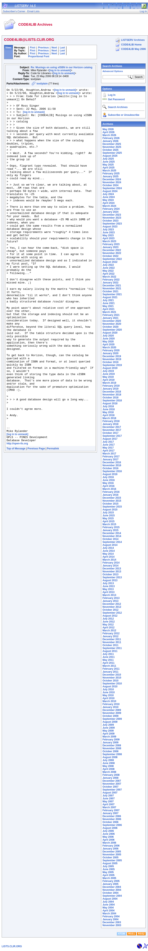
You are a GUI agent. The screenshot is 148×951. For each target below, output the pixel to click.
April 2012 (108, 627)
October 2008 (110, 751)
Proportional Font (38, 56)
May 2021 (108, 306)
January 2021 (110, 318)
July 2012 (108, 618)
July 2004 (108, 901)
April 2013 (108, 592)
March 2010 (109, 701)
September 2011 (112, 648)
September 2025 (112, 152)
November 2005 (111, 854)
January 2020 (110, 353)
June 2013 (108, 586)
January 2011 (110, 671)
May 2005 (108, 872)
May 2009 (108, 730)
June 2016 (108, 480)
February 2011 (110, 668)
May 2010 (108, 695)
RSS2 (141, 933)
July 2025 (108, 158)
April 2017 (108, 450)
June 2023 (108, 232)
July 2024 (108, 194)
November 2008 (111, 748)
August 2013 (109, 580)
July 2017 (108, 441)
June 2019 (108, 374)
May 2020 (108, 341)
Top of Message (16, 518)
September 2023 (112, 223)
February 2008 (110, 774)
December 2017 (111, 427)
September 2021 (112, 294)
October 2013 (110, 574)
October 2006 (110, 822)
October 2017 (110, 432)
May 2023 (108, 235)
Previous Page (36, 518)
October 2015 (110, 503)
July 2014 (108, 547)
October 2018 (110, 397)
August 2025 (109, 155)
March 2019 (109, 382)
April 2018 (108, 415)
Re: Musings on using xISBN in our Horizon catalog (61, 67)
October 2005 (110, 857)
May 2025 (108, 164)
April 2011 (108, 662)
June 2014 (108, 550)
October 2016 (110, 468)
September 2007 (112, 789)
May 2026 (108, 129)
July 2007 (108, 795)
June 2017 (108, 444)
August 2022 (109, 261)
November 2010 (111, 677)
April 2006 (108, 839)
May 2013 (108, 589)
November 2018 (111, 394)
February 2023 (110, 244)
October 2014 (110, 539)
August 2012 (109, 615)
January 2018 (110, 424)
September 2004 (112, 895)
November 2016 (111, 465)
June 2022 (108, 267)
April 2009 (108, 733)
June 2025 (108, 161)
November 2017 (111, 430)
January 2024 (110, 211)
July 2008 (108, 760)
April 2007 (108, 804)
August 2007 (109, 792)
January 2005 (110, 884)
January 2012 (110, 636)
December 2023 (111, 214)
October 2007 (110, 786)
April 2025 (108, 167)
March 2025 (109, 170)
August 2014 (109, 545)
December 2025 (111, 144)
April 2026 (108, 132)
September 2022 (112, 259)
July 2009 (108, 724)
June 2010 (108, 692)
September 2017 (112, 435)
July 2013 (108, 583)
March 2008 (109, 772)
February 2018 (110, 421)
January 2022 (110, 282)
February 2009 (110, 739)
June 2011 (108, 657)
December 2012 (111, 603)
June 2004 (108, 904)
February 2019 (110, 385)
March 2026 (109, 135)
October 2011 (110, 645)
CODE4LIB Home (131, 44)
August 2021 (109, 297)
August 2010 (109, 686)
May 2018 (108, 412)
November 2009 (111, 713)
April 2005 (108, 875)
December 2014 (111, 533)
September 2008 (112, 754)
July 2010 (108, 689)
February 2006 (110, 845)
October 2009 (110, 716)
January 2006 (110, 848)
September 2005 (112, 860)
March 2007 (109, 807)
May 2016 (108, 483)
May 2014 (108, 553)
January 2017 (110, 459)
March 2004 (109, 913)
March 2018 (109, 418)
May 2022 (108, 270)
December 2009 (111, 710)
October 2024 (110, 185)
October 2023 (110, 220)
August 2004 (109, 898)
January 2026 (110, 141)
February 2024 (110, 208)
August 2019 (109, 368)
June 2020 (108, 338)
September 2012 (112, 612)
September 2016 (112, 471)
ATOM (121, 933)
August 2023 (109, 226)
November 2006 (111, 819)
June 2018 (108, 409)
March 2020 (109, 347)
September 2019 (112, 365)
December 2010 (111, 674)
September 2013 (112, 577)
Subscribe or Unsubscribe (123, 115)
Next (54, 47)
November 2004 (111, 889)
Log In (111, 94)
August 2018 (109, 403)
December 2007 (111, 780)
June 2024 (108, 197)
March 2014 (109, 559)
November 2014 (111, 536)
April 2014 (108, 556)
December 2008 (111, 745)
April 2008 (108, 769)
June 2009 (108, 727)
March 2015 (109, 524)
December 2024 (111, 179)
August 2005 (109, 863)
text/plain (42, 83)
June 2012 (108, 621)
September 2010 (112, 683)
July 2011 (108, 654)
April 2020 (108, 344)
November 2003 (111, 925)
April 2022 (108, 273)
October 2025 (110, 149)
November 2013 (111, 571)
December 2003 (111, 922)
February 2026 (110, 138)
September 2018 (112, 400)
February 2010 (110, 704)
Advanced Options (112, 71)
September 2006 (112, 825)
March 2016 (109, 489)
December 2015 (111, 497)
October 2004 (110, 892)
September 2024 (112, 188)
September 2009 (112, 718)
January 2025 (110, 176)
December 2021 (111, 285)
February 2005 (110, 881)
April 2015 (108, 521)
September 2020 (112, 329)
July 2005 (108, 866)
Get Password (116, 99)
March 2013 (109, 595)
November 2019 (111, 359)
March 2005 (109, 878)
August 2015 (109, 509)
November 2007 (111, 783)
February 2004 (110, 916)
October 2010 (110, 680)
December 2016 (111, 462)
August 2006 (109, 828)
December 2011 (111, 639)
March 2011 (109, 665)
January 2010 (110, 707)
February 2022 (110, 279)
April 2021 (108, 309)
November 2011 (111, 642)
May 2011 (108, 659)
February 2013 (110, 598)
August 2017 (109, 438)
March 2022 (109, 276)
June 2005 (108, 869)
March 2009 (109, 736)
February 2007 (110, 810)
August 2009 (109, 721)
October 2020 (110, 326)
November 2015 (111, 500)
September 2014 (112, 542)
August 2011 (109, 651)
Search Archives (112, 66)
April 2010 (108, 698)
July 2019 (108, 371)
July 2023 (108, 229)
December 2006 (111, 816)
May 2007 (108, 801)
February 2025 (110, 173)
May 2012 (108, 624)
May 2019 (108, 376)
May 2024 (108, 200)
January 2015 (110, 530)
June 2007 (108, 798)
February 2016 (110, 491)
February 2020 (110, 350)
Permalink (53, 518)
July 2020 (108, 335)
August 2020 (109, 332)
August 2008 (109, 757)
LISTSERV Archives (133, 40)
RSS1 (131, 933)
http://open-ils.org (17, 513)
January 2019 (110, 388)
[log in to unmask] (60, 70)
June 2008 (108, 763)
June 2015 (108, 515)
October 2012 (110, 609)
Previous (43, 47)
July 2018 (108, 406)
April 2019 (108, 379)
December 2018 (111, 391)
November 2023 (111, 217)
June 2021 (108, 303)
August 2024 (109, 191)
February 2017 (110, 456)
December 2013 (111, 568)
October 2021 (110, 291)
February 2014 (110, 562)
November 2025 (111, 147)
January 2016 (110, 494)
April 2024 (108, 203)
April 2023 (108, 238)
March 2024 (109, 205)
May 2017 (108, 447)
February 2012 (110, 633)
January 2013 (110, 601)
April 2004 (108, 910)
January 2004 (110, 919)
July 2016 (108, 477)
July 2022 (108, 264)
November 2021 (111, 288)
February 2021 (110, 315)
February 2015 (110, 527)
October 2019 (110, 362)
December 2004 (111, 887)
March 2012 (109, 630)
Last (62, 47)
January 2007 (110, 813)
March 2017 (109, 453)
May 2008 (108, 766)
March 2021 (109, 312)
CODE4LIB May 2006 (133, 49)
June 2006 (108, 833)
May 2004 (108, 907)
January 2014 (110, 565)
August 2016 (109, 474)
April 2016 (108, 486)
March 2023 (109, 241)
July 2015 (108, 512)
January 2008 (110, 777)
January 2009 (110, 742)
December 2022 (111, 250)
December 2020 (111, 320)
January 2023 (110, 247)
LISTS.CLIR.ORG (12, 946)
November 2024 (111, 182)
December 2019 (111, 356)
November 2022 (111, 253)
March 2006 (109, 842)
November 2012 (111, 606)
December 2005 (111, 851)
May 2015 (108, 518)
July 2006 (108, 830)
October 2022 (110, 256)
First (32, 47)
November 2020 (111, 323)
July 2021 (108, 300)
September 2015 (112, 506)
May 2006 (108, 836)
